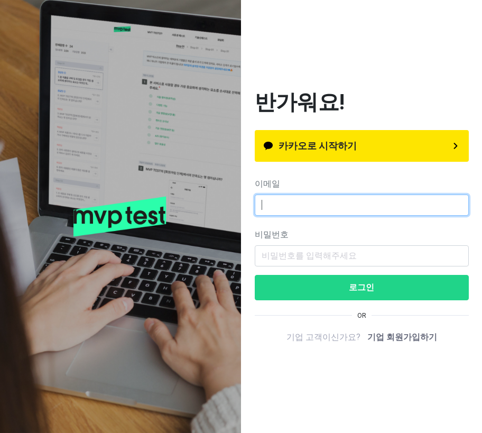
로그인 (361, 287)
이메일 (267, 184)
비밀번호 (272, 234)
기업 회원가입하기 (402, 337)
